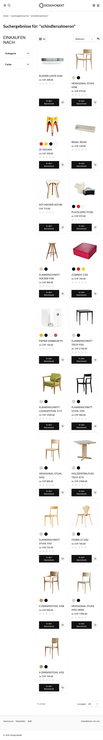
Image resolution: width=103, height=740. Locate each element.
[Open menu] (4, 5)
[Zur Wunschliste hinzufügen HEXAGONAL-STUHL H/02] (62, 492)
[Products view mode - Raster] (40, 39)
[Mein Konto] (93, 5)
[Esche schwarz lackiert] (78, 77)
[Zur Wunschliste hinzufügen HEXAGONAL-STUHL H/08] (95, 102)
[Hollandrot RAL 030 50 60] (56, 335)
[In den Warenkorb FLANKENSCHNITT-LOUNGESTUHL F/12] (49, 426)
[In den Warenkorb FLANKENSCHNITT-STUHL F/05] (81, 426)
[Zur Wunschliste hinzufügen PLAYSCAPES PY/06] (95, 227)
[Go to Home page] (51, 5)
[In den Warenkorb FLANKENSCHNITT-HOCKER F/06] (49, 293)
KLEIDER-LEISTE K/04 (50, 75)
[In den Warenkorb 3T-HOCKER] (49, 165)
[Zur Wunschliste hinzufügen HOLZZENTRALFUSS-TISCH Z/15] (95, 492)
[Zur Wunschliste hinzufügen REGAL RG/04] (95, 164)
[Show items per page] (93, 704)
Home (5, 16)
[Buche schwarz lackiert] (46, 600)
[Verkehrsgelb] (41, 335)
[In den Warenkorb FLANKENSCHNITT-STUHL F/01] (49, 558)
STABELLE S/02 (79, 539)
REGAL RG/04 (79, 142)
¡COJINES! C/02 (79, 274)
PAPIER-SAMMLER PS (51, 340)
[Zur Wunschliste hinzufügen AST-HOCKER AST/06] (62, 227)
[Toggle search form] (9, 5)
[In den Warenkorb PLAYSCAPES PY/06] (81, 227)
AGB (30, 721)
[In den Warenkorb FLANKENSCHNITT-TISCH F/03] (81, 360)
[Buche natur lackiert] (41, 600)
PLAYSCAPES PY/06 (82, 212)
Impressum (8, 721)
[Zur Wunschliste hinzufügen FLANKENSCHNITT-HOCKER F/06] (62, 293)
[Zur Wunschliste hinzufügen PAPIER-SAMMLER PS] (62, 359)
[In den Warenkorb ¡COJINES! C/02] (81, 293)
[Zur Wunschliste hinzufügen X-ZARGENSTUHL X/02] (62, 687)
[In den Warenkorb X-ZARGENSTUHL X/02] (49, 687)
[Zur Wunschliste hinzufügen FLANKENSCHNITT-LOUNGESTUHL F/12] (62, 426)
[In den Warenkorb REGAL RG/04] (81, 165)
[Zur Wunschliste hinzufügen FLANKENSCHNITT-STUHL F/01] (62, 558)
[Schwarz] (74, 206)
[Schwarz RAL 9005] (51, 143)
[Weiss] (56, 144)
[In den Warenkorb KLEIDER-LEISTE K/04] (49, 102)
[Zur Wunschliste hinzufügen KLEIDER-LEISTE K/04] (62, 102)
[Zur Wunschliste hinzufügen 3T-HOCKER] (62, 164)
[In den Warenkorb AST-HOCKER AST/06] (49, 227)
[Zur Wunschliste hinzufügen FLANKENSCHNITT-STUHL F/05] (95, 426)
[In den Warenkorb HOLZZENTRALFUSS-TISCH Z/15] (81, 492)
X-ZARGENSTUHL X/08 (51, 606)
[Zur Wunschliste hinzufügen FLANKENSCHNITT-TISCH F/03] (95, 359)
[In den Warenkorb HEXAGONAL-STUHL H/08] (81, 102)
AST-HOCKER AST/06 (50, 204)
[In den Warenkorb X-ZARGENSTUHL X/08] (49, 625)
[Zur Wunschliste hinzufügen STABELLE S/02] (95, 558)
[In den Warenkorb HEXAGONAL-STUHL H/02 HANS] (81, 625)
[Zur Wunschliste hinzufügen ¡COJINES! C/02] (95, 293)
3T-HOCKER (45, 149)
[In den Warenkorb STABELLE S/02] (81, 558)
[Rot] (41, 143)
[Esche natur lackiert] (74, 77)
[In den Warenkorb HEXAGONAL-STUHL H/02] (49, 492)
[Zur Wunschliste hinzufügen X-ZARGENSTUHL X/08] (62, 625)
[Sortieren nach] (84, 39)
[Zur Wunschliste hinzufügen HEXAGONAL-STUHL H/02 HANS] (95, 625)
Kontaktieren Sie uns (90, 721)
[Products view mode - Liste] (44, 39)
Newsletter (20, 721)
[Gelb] (46, 143)
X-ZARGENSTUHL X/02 (51, 672)
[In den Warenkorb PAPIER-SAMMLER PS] (49, 360)
